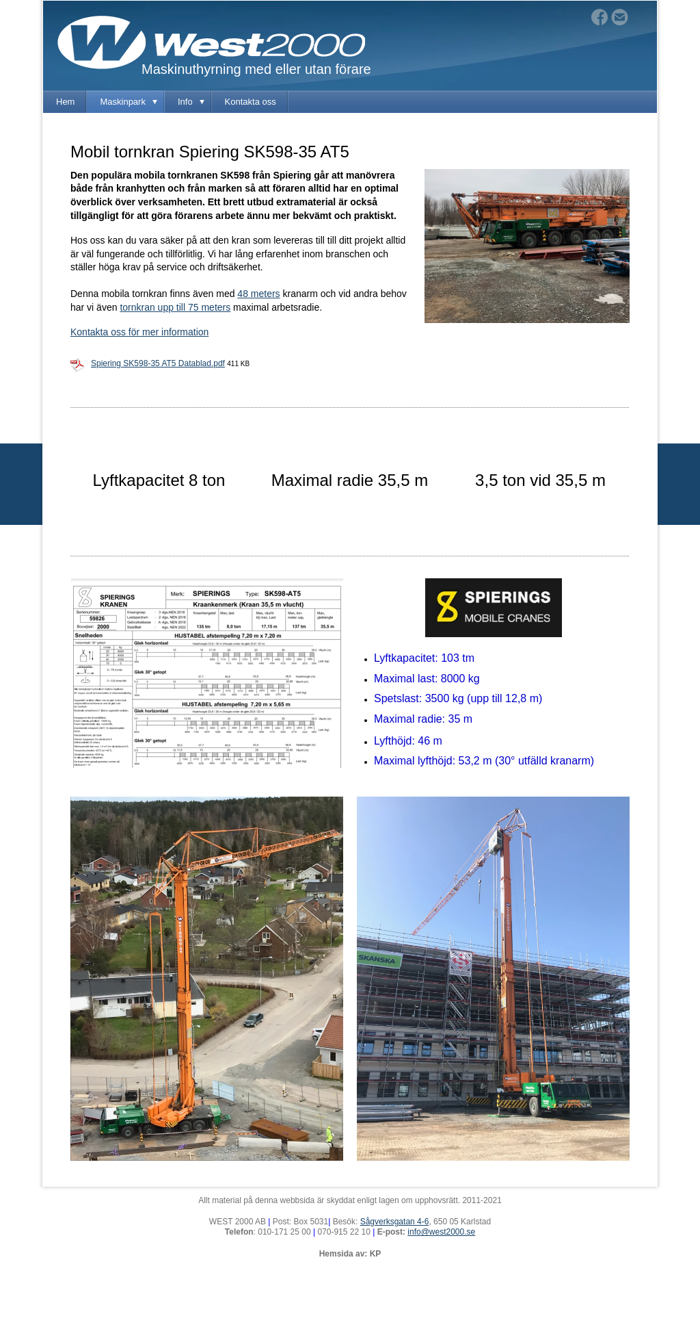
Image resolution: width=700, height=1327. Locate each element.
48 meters (258, 293)
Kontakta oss (250, 101)
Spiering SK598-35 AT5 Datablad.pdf (158, 363)
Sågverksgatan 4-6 (394, 1221)
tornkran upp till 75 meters (175, 307)
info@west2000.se (441, 1232)
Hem (65, 101)
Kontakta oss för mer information (139, 331)
